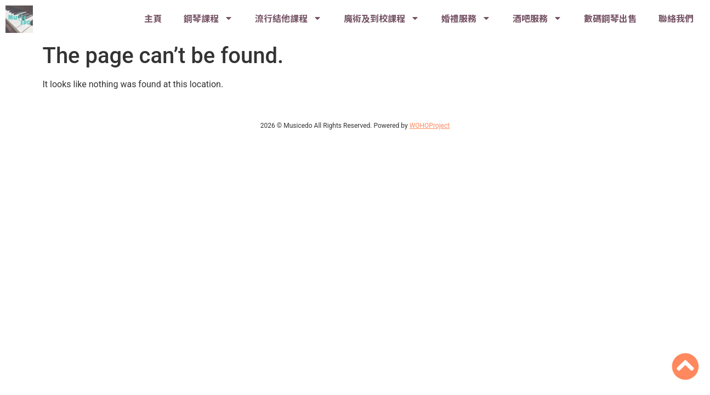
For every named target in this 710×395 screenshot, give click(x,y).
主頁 (153, 18)
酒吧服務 (537, 18)
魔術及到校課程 (381, 18)
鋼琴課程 (208, 18)
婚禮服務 (466, 18)
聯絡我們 (676, 18)
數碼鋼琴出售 (610, 18)
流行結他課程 (288, 18)
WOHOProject (430, 125)
